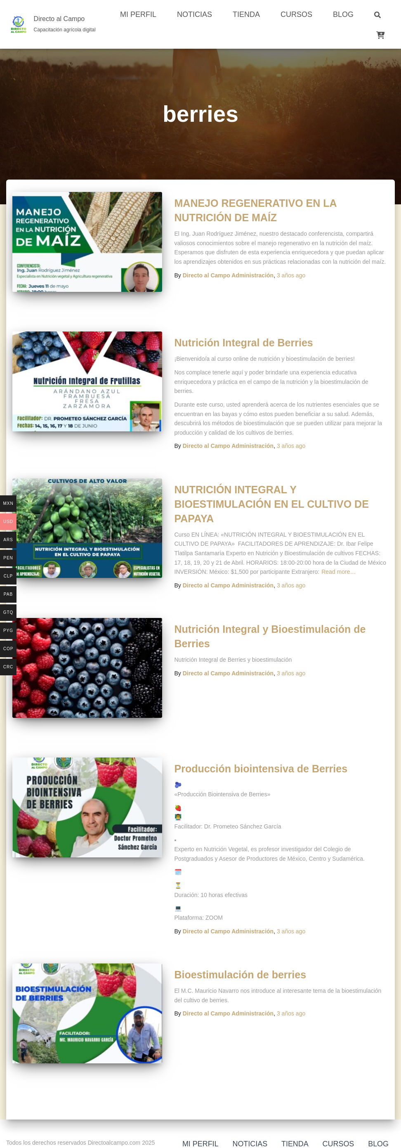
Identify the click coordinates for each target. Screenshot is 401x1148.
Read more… (338, 571)
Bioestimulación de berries (241, 974)
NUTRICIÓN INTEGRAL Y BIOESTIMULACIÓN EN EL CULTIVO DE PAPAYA (272, 504)
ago (291, 275)
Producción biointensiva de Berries (261, 768)
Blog (343, 14)
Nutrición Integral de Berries (244, 342)
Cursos (296, 14)
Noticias (194, 14)
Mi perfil (138, 14)
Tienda (246, 14)
